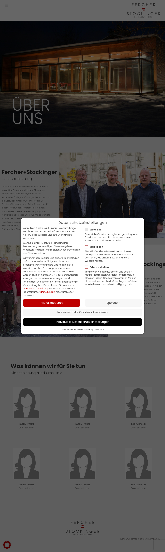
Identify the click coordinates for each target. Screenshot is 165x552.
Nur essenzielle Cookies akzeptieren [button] (82, 312)
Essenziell (94, 229)
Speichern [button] (113, 303)
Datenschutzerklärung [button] (83, 329)
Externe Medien (98, 267)
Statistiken (95, 246)
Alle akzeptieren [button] (51, 303)
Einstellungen (47, 292)
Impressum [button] (99, 329)
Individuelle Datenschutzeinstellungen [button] (82, 322)
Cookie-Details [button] (67, 329)
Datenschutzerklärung (35, 288)
